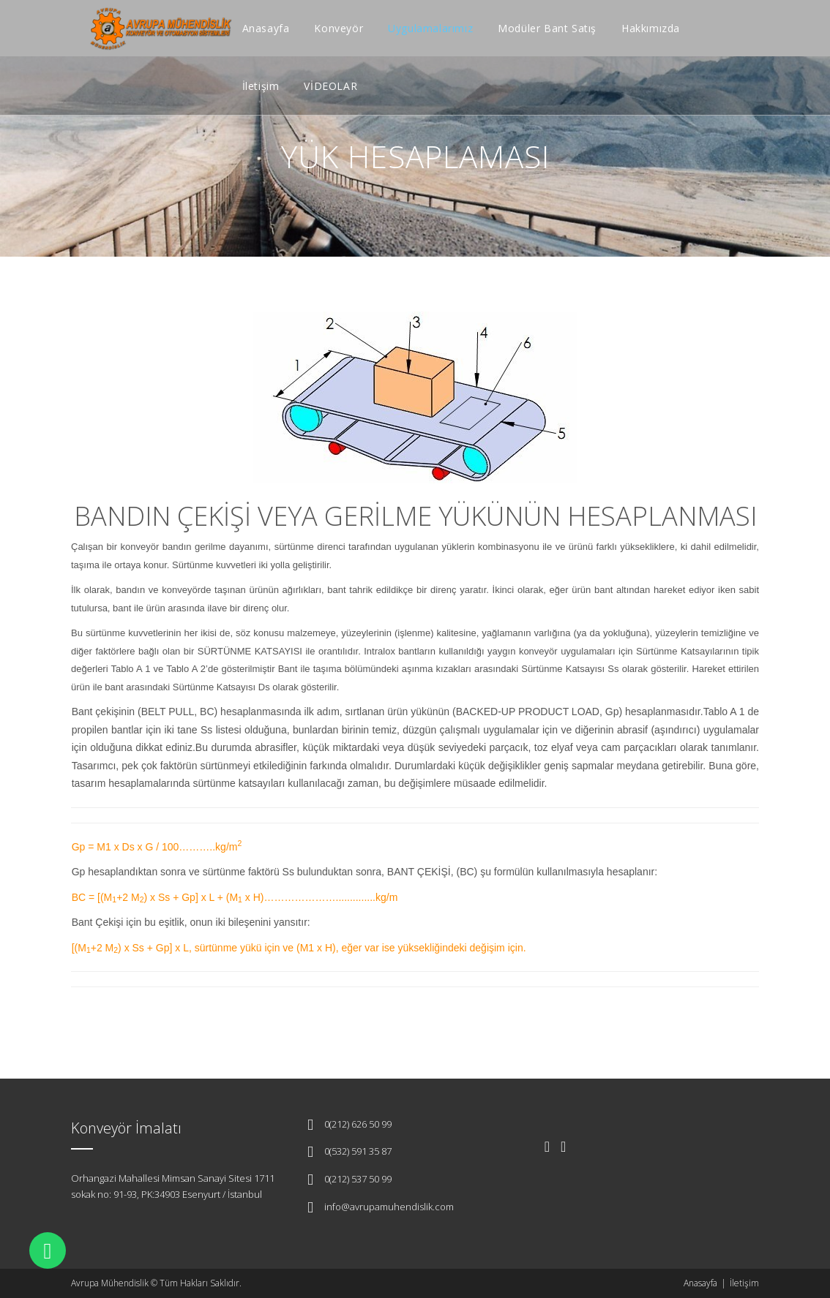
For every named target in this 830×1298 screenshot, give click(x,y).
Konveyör (338, 28)
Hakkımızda (650, 28)
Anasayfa (266, 28)
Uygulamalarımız (430, 28)
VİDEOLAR (330, 86)
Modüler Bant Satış (547, 28)
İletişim (261, 86)
